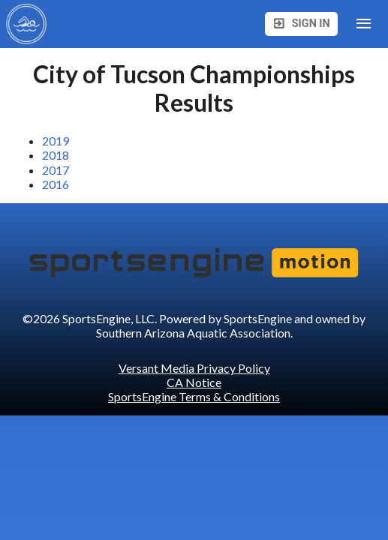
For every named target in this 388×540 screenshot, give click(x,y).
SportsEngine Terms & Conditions (194, 396)
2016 (55, 184)
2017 (55, 170)
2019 (55, 141)
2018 (55, 155)
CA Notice (194, 382)
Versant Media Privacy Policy (194, 368)
